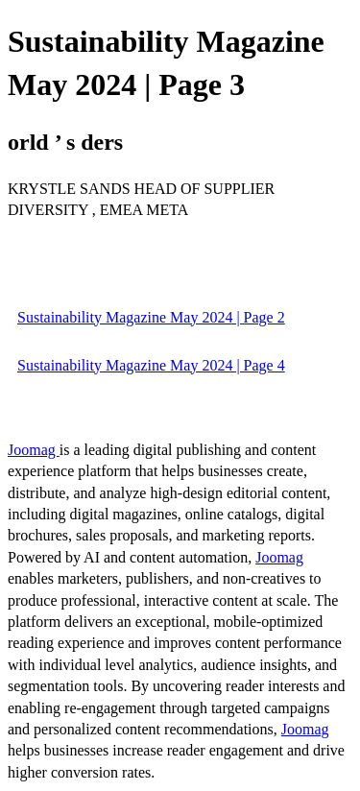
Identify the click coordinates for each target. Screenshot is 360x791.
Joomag (34, 450)
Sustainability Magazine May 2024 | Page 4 (151, 365)
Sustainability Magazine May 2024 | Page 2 (151, 317)
